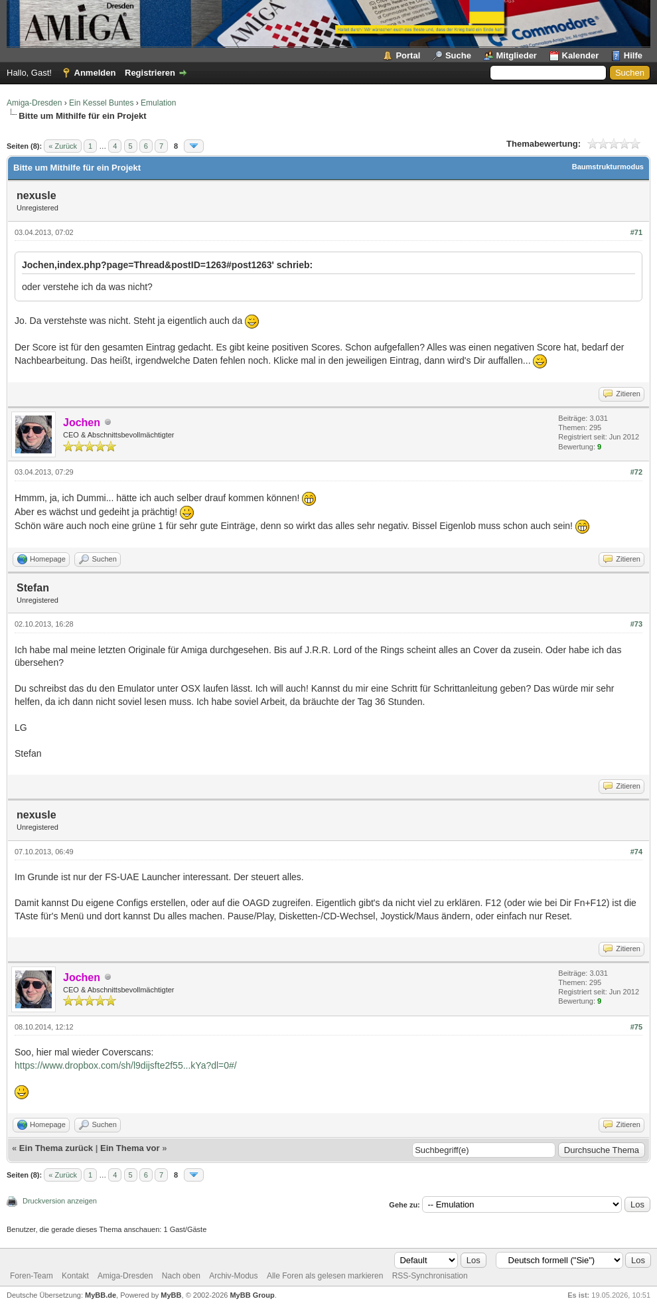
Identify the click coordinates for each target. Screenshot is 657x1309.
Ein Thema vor (130, 1148)
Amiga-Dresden (34, 103)
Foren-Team (31, 1275)
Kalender (580, 55)
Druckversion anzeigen (60, 1201)
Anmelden (95, 73)
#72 (636, 472)
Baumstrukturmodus (608, 167)
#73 (636, 624)
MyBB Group (252, 1295)
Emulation (158, 103)
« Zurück (62, 146)
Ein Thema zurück (56, 1148)
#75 (636, 1027)
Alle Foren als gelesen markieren (325, 1275)
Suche (458, 55)
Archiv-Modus (233, 1275)
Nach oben (181, 1275)
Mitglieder (516, 55)
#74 (636, 852)
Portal (408, 55)
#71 (636, 232)
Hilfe (633, 55)
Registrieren (150, 73)
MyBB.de (100, 1295)
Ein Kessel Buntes (101, 103)
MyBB (171, 1295)
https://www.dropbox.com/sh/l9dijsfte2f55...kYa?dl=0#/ (126, 1065)
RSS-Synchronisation (430, 1275)
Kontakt (75, 1275)
